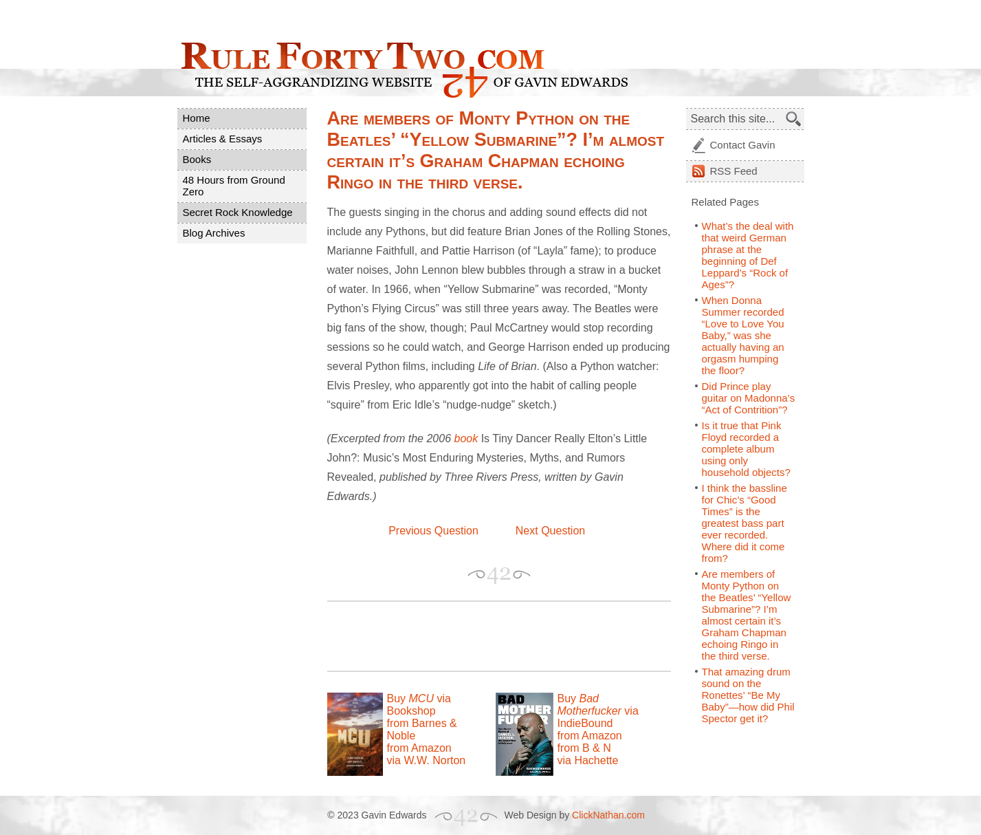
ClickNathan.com (608, 815)
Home (196, 118)
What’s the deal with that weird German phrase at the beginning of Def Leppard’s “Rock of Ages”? (748, 255)
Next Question (550, 530)
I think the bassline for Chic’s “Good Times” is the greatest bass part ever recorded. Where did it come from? (744, 523)
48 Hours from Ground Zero (234, 185)
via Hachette (588, 760)
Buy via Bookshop (419, 705)
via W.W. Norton (426, 760)
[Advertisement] (488, 636)
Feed (734, 171)
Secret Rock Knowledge (238, 212)
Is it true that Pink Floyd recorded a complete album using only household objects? (746, 449)
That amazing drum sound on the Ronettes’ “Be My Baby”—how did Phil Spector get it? (748, 695)
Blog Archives (214, 233)
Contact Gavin (742, 145)
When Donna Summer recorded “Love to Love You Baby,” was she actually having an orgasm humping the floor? (743, 335)
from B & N (584, 748)
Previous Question (433, 530)
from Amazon (419, 748)
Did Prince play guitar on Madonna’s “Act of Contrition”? (748, 397)
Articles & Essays (223, 138)
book (466, 438)
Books (197, 159)
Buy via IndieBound (598, 711)
